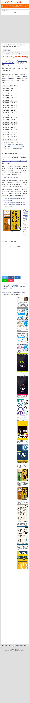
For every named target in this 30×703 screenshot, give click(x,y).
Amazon (24, 229)
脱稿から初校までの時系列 (11, 177)
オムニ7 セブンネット (25, 235)
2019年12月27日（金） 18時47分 (10, 52)
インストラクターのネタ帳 (11, 2)
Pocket (11, 280)
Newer (4, 50)
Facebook (11, 277)
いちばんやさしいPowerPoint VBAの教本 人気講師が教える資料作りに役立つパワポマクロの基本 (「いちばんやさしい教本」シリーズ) (25, 216)
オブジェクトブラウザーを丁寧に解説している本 (14, 161)
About (7, 5)
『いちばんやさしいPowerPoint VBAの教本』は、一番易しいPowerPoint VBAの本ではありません (14, 204)
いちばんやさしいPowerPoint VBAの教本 (15, 44)
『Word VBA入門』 (19, 5)
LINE (5, 280)
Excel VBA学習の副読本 (14, 285)
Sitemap (12, 5)
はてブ (17, 277)
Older (9, 50)
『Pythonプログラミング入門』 (19, 6)
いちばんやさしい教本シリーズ (16, 166)
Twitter (5, 277)
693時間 (10, 78)
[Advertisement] (13, 29)
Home (3, 5)
